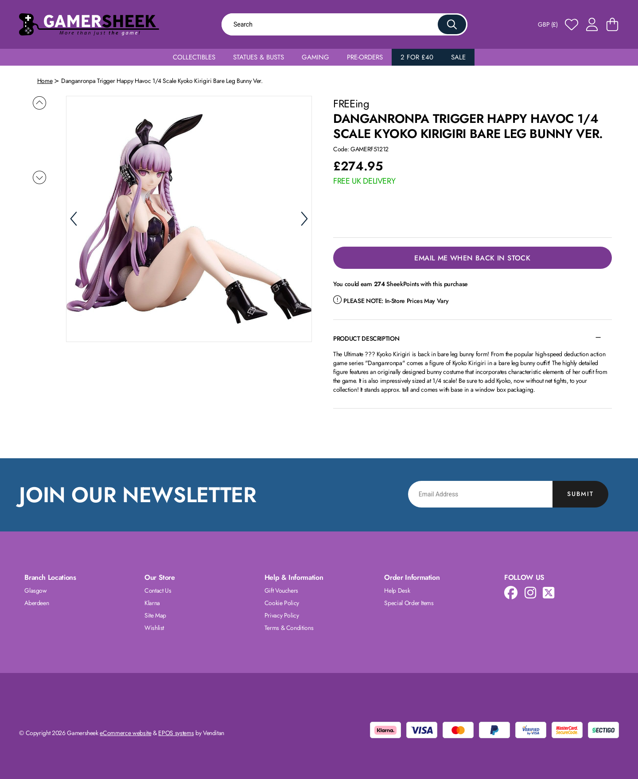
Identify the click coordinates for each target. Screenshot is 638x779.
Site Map (155, 615)
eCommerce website (125, 732)
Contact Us (157, 590)
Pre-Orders (365, 57)
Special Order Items (408, 602)
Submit (580, 493)
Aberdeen (36, 602)
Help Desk (397, 590)
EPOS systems (176, 732)
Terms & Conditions (289, 627)
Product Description (366, 338)
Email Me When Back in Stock (472, 258)
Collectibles (194, 57)
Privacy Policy (282, 615)
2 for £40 (417, 57)
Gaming (315, 57)
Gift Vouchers (281, 590)
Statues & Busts (258, 57)
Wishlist (154, 627)
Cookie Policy (282, 602)
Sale (458, 57)
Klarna (152, 602)
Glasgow (35, 590)
